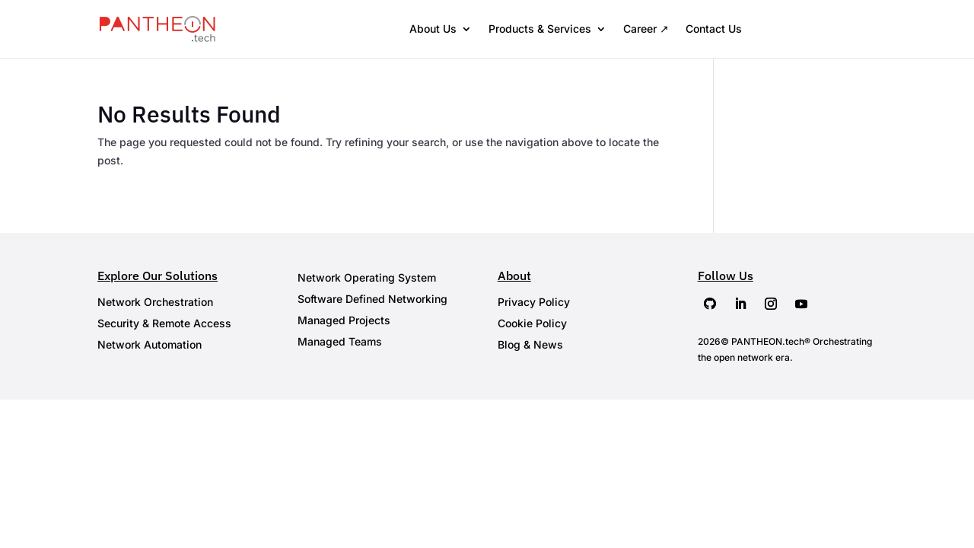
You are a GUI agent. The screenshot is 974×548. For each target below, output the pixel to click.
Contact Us (714, 28)
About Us (433, 28)
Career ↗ (646, 28)
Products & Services (540, 28)
